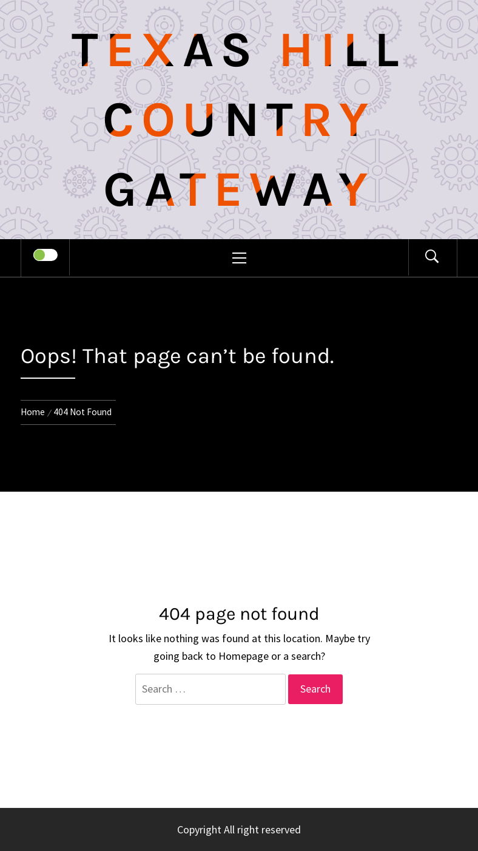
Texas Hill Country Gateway (239, 120)
